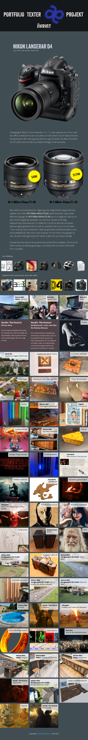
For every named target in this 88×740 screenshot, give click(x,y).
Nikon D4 (47, 132)
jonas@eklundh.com (44, 734)
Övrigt (44, 26)
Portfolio (14, 14)
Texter (34, 14)
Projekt (74, 14)
